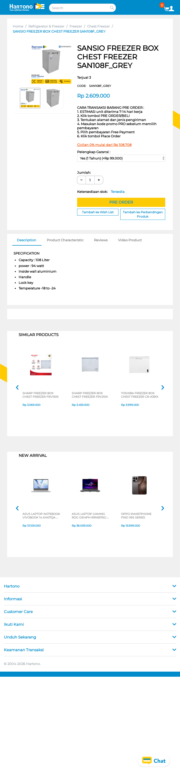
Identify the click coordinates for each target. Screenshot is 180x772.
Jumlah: (84, 172)
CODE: (94, 86)
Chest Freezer (98, 26)
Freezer (75, 26)
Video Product (130, 240)
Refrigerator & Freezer (46, 26)
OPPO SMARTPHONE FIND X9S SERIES (136, 515)
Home (18, 26)
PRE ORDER (121, 202)
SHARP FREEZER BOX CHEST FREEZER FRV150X (40, 394)
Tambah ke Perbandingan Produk (143, 214)
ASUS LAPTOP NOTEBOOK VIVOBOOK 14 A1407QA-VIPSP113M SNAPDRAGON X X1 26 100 (41, 515)
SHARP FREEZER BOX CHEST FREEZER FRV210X (90, 394)
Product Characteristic (65, 240)
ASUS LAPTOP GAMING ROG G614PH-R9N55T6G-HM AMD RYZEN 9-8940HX (89, 515)
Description (26, 240)
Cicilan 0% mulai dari (104, 145)
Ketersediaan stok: (101, 191)
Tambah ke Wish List (98, 212)
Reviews (100, 240)
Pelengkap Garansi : (93, 152)
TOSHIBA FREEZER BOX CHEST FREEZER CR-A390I (139, 394)
